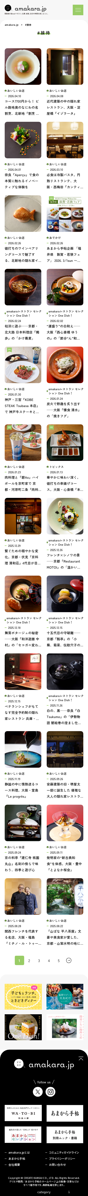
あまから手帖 (16, 1158)
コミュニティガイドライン (64, 1152)
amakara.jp (12, 24)
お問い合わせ (57, 1164)
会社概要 (14, 1164)
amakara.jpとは (19, 1152)
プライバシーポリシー (62, 1158)
